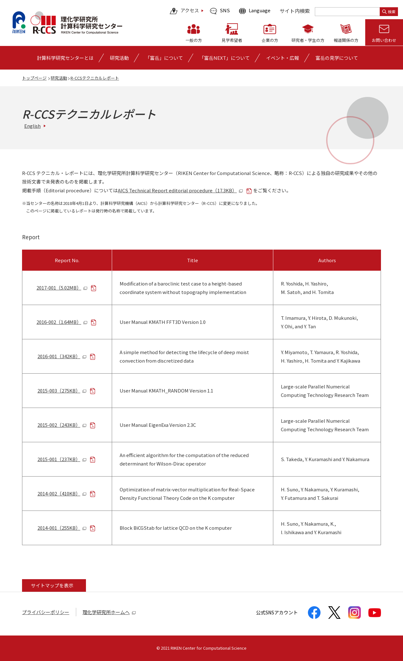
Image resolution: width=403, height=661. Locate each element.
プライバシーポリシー (45, 612)
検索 (388, 11)
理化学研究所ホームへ (109, 612)
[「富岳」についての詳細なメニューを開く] (164, 57)
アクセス (184, 11)
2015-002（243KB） (62, 424)
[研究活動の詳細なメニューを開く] (119, 57)
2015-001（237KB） (62, 459)
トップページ (34, 78)
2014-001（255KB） (62, 527)
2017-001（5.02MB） (62, 287)
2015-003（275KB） (62, 390)
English (32, 125)
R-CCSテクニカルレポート (95, 78)
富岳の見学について (336, 57)
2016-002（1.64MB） (62, 322)
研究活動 (59, 78)
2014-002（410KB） (62, 493)
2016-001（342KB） (62, 356)
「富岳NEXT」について (224, 57)
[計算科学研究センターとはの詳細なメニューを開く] (65, 57)
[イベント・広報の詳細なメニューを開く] (282, 57)
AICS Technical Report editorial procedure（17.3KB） (180, 190)
